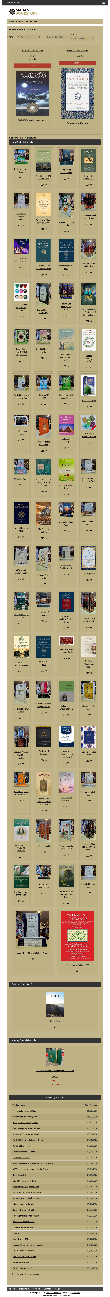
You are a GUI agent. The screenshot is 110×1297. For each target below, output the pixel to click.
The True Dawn (88, 574)
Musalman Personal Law (43, 885)
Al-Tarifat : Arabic (21, 479)
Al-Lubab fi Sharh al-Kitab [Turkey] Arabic (21, 755)
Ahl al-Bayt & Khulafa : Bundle (89, 435)
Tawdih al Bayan (89, 400)
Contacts (47, 1289)
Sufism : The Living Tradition (66, 707)
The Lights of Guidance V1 (88, 177)
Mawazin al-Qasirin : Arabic (66, 566)
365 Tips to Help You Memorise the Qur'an (30, 1169)
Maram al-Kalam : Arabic (21, 710)
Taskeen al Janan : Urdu (66, 223)
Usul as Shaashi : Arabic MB (44, 311)
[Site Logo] (23, 12)
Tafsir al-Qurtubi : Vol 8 (66, 267)
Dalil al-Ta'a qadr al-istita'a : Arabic (32, 120)
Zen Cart (76, 1293)
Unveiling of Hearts (44, 613)
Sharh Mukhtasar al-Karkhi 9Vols (66, 650)
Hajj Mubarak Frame (21, 432)
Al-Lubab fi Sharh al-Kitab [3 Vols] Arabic (89, 847)
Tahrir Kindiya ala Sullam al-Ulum (21, 793)
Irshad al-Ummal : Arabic (88, 885)
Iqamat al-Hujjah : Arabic (88, 793)
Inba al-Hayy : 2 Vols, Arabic (24, 1204)
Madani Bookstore (53, 1293)
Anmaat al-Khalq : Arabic (66, 523)
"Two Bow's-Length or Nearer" (21, 664)
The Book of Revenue (44, 752)
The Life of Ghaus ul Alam (66, 171)
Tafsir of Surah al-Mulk (21, 529)
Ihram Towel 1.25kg (21, 1239)
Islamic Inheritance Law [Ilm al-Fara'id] (66, 754)
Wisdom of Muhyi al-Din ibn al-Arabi (43, 221)
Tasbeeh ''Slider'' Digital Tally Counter (21, 308)
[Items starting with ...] (56, 37)
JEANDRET (66, 1295)
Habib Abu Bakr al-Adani (32, 50)
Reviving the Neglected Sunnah (26, 1216)
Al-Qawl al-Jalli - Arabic (89, 707)
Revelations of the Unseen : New (43, 267)
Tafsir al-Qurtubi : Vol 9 (43, 663)
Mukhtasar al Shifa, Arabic (66, 799)
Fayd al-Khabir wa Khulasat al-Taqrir (21, 396)
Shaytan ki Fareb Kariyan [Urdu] (26, 1134)
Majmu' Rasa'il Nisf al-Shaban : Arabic (32, 953)
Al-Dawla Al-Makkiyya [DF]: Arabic (27, 1198)
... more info (32, 59)
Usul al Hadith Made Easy (23, 1251)
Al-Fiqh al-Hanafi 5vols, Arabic (89, 216)
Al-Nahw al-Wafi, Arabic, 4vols (89, 264)
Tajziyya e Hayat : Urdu (21, 170)
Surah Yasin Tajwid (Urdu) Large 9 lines (21, 352)
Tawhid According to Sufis (88, 359)
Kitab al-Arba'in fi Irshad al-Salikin (66, 396)
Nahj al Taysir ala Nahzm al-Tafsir (89, 479)
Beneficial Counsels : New (23, 1222)
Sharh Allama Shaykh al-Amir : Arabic (66, 357)
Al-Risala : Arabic (44, 846)
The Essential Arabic (66, 440)
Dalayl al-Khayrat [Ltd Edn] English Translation (55, 1071)
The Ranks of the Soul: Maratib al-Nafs (66, 894)
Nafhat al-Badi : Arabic (88, 523)
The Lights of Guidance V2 (77, 965)
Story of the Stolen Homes (21, 259)
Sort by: (73, 35)
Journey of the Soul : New (44, 443)
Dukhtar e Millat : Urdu (66, 486)
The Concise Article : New (78, 123)
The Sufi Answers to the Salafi (21, 893)
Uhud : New (55, 1021)
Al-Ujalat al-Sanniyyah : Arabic (21, 216)
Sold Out (32, 66)
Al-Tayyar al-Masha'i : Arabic (21, 571)
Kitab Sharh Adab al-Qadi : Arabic (43, 705)
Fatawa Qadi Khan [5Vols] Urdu (66, 307)
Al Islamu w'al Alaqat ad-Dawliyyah (21, 848)
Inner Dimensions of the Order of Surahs (43, 482)
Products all (24, 1289)
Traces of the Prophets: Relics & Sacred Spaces (44, 802)
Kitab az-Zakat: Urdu (43, 576)
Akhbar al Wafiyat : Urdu (21, 616)
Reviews (36, 1289)
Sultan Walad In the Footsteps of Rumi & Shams (89, 312)
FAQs (57, 1289)
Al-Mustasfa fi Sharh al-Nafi (89, 619)
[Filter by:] (28, 37)
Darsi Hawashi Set (20, 1175)
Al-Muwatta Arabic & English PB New (66, 619)
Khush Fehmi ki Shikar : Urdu (66, 847)
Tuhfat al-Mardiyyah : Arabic (89, 664)
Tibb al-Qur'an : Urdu (43, 396)
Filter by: (11, 37)
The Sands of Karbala (43, 530)
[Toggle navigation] (103, 3)
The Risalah (18, 1233)
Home (11, 21)
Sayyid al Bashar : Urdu (43, 350)
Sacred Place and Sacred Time (43, 177)
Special (12, 1289)
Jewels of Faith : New (89, 753)
